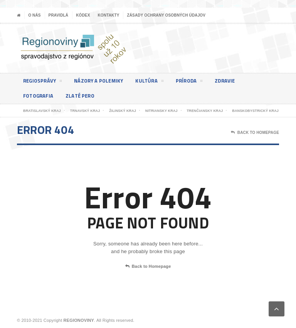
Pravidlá (59, 15)
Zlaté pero (83, 96)
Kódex (83, 15)
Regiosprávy (43, 82)
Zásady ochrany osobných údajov (166, 15)
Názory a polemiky (102, 81)
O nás (34, 15)
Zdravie (233, 81)
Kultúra (155, 82)
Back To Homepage (255, 132)
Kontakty (108, 15)
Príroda (196, 82)
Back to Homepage (148, 267)
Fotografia (39, 96)
